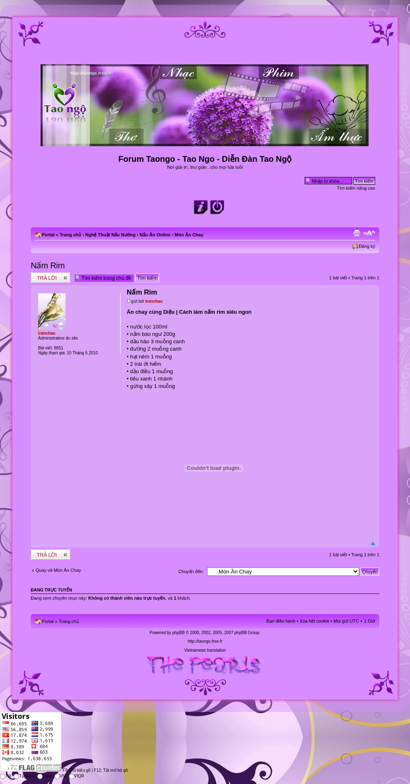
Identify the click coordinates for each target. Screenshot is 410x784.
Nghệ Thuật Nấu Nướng (110, 234)
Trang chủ (70, 234)
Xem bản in (356, 233)
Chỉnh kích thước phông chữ (369, 233)
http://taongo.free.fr (205, 641)
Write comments (50, 277)
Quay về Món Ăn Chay (58, 570)
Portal (48, 234)
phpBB (178, 632)
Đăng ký (367, 246)
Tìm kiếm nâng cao (356, 188)
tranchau (153, 301)
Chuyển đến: (191, 571)
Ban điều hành (281, 621)
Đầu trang (373, 544)
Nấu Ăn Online (155, 234)
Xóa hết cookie (315, 621)
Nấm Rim (48, 265)
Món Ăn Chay (189, 234)
